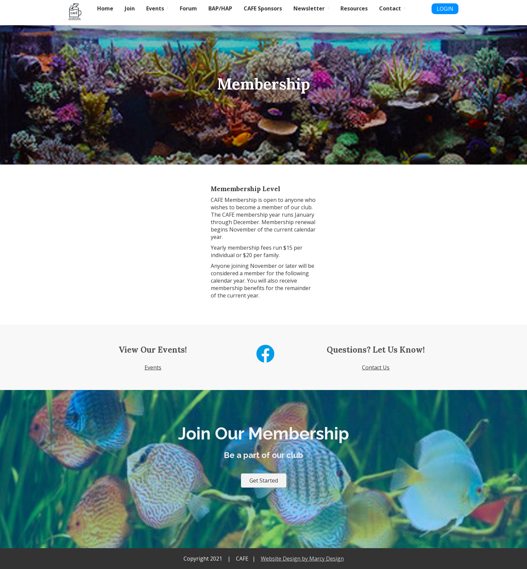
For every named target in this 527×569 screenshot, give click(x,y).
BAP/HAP (220, 8)
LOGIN (445, 8)
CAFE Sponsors (263, 8)
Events (155, 8)
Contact (390, 8)
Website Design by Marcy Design (302, 558)
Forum (188, 8)
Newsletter (309, 8)
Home (105, 8)
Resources (354, 8)
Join (130, 8)
